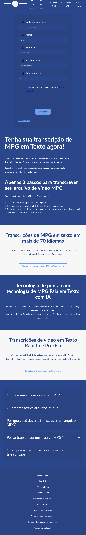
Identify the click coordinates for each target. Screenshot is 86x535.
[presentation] (37, 101)
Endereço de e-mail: (36, 21)
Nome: (29, 34)
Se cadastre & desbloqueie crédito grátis (43, 371)
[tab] (43, 395)
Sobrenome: (32, 47)
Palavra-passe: (33, 60)
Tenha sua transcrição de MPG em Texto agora (43, 266)
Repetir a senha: (34, 73)
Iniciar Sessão (24, 120)
